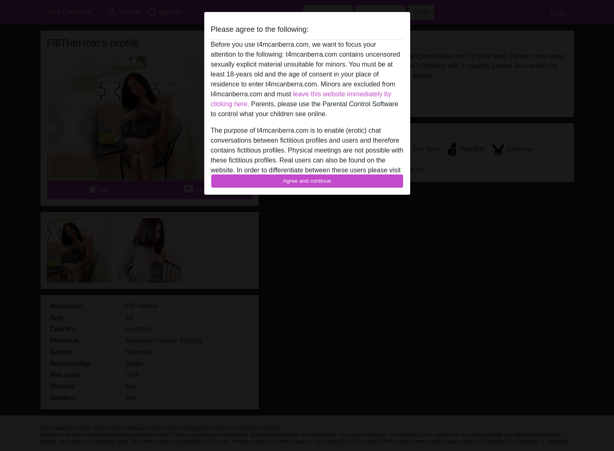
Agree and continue (307, 181)
